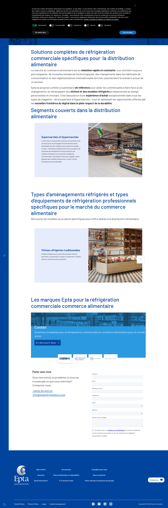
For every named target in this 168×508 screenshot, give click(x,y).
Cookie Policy (19, 504)
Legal (44, 504)
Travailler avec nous (99, 469)
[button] (141, 154)
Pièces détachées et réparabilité (66, 475)
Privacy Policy (33, 504)
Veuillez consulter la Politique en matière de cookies (101, 17)
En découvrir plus (47, 342)
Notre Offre (41, 469)
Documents (66, 469)
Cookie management (57, 504)
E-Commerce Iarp (66, 481)
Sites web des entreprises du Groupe (99, 481)
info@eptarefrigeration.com (48, 394)
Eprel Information (41, 481)
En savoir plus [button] (40, 30)
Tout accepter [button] (128, 30)
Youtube (111, 504)
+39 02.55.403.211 (42, 390)
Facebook (99, 504)
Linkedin (105, 504)
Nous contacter (99, 475)
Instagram (93, 504)
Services (40, 475)
